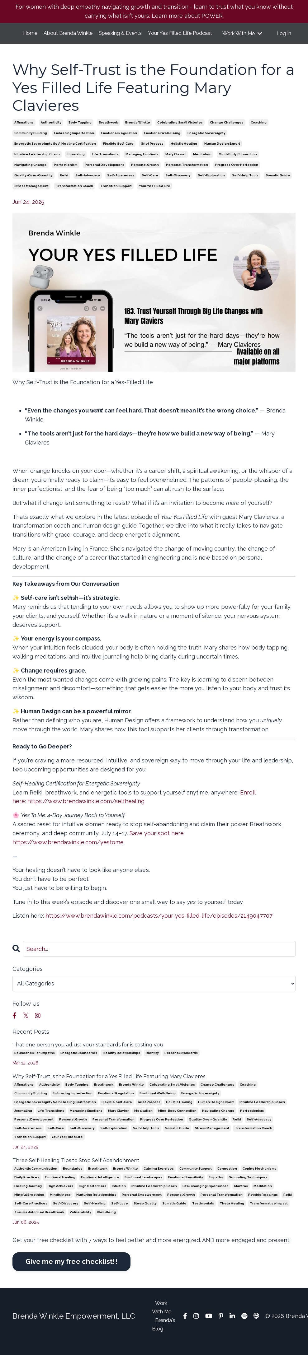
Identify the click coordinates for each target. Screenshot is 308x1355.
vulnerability (80, 1221)
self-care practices (30, 1212)
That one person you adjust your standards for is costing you (87, 1054)
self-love (119, 1212)
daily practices (26, 1186)
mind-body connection (238, 163)
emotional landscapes (144, 1186)
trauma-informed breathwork (39, 1221)
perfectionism (66, 174)
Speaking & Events (129, 38)
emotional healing (60, 1186)
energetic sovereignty (206, 142)
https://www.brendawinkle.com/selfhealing (86, 811)
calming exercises (159, 1178)
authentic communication (35, 1178)
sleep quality (145, 1212)
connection (227, 1178)
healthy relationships (121, 1062)
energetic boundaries (78, 1062)
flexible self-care (118, 153)
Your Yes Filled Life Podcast (189, 38)
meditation (202, 163)
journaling (76, 163)
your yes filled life (154, 195)
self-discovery (178, 184)
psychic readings (263, 1204)
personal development (104, 174)
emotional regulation (119, 142)
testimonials (203, 1212)
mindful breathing (29, 1204)
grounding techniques (248, 1186)
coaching (259, 131)
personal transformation (187, 174)
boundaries (73, 1178)
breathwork (108, 131)
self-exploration (211, 184)
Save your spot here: (157, 842)
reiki (64, 184)
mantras (241, 1195)
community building (30, 142)
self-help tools (245, 184)
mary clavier (175, 163)
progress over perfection (236, 174)
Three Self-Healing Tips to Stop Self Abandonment (76, 1170)
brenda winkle (137, 131)
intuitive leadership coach (37, 163)
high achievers (60, 1195)
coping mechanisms (259, 1178)
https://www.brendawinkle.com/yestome (68, 851)
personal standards (181, 1062)
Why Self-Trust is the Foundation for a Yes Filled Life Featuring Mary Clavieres (108, 1086)
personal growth (145, 174)
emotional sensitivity (185, 1186)
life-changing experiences (205, 1195)
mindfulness (60, 1204)
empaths (216, 1186)
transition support (116, 195)
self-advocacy (87, 184)
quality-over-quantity (33, 184)
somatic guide (278, 184)
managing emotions (142, 163)
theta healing (232, 1212)
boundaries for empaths (34, 1062)
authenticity (51, 131)
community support (195, 1178)
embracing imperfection (74, 142)
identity (152, 1062)
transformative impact (269, 1212)
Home (30, 33)
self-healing (95, 1212)
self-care (150, 184)
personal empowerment (142, 1204)
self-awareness (121, 184)
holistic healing (184, 153)
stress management (31, 195)
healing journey (28, 1195)
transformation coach (74, 195)
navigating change (30, 174)
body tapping (80, 131)
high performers (92, 1195)
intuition (119, 1195)
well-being (106, 1221)
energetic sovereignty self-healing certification (55, 153)
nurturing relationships (96, 1204)
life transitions (105, 163)
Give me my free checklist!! (71, 1271)
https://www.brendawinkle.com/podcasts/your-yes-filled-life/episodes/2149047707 (158, 925)
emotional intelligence (100, 1186)
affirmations (24, 131)
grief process (152, 153)
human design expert (222, 153)
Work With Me (242, 37)
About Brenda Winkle (75, 38)
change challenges (227, 131)
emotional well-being (162, 142)
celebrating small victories (180, 131)
